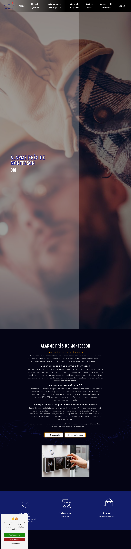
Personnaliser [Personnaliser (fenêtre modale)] (14, 543)
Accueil (22, 5)
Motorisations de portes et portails (54, 6)
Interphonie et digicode (74, 6)
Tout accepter (14, 535)
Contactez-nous (75, 435)
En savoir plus (53, 435)
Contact (122, 5)
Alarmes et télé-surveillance (106, 6)
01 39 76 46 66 (65, 516)
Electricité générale (35, 6)
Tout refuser (14, 539)
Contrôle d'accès (89, 6)
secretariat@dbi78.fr (107, 516)
